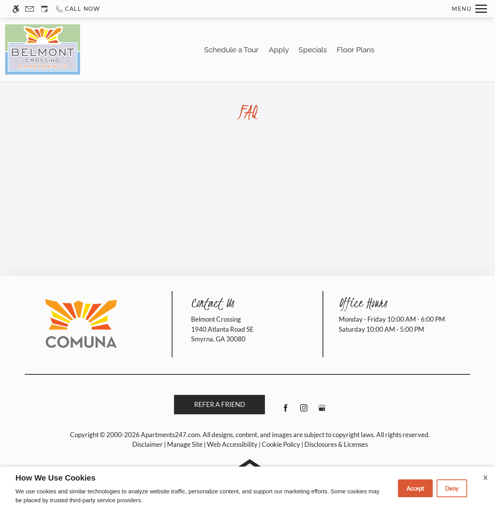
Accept (415, 488)
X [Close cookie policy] (485, 477)
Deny (452, 488)
